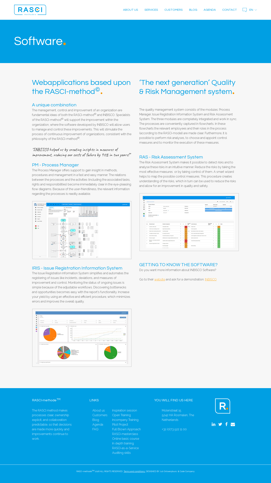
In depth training (123, 443)
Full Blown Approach (126, 429)
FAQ (95, 429)
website (159, 279)
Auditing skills (121, 453)
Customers (173, 9)
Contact (229, 9)
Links (94, 400)
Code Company (187, 471)
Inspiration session (124, 410)
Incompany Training (125, 420)
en (251, 9)
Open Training (121, 415)
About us (130, 9)
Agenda (210, 9)
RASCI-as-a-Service (125, 448)
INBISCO (211, 279)
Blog (193, 9)
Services (151, 9)
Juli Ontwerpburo (168, 471)
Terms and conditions (134, 471)
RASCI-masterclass (125, 434)
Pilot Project (120, 424)
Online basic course (125, 438)
